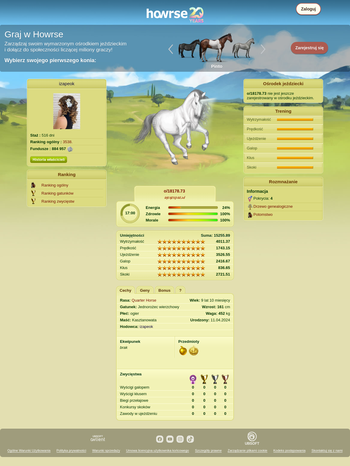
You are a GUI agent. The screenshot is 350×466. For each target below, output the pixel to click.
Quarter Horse (144, 300)
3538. (68, 142)
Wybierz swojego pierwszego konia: (50, 60)
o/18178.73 (174, 191)
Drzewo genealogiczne (273, 206)
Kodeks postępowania (289, 450)
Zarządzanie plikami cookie (247, 450)
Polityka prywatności (71, 450)
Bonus (165, 290)
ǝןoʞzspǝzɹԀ (174, 197)
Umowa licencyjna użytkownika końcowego (157, 450)
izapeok (66, 83)
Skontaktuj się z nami (327, 450)
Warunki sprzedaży (106, 450)
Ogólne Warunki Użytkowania (29, 450)
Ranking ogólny (55, 185)
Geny (145, 290)
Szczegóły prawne (208, 450)
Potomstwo (263, 214)
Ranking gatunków (58, 193)
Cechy (125, 290)
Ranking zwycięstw (58, 201)
